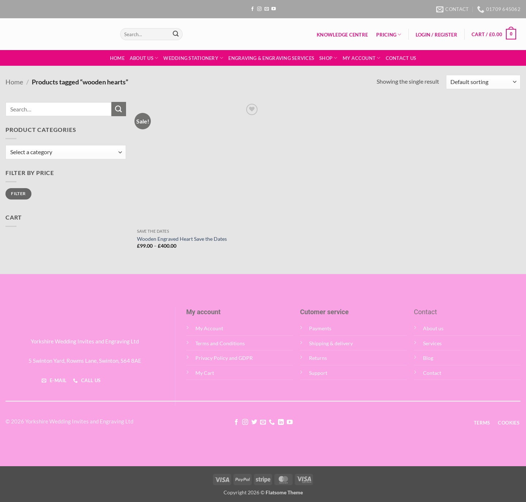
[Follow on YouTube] (273, 9)
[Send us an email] (266, 9)
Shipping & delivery (331, 343)
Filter (18, 193)
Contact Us (401, 58)
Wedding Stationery (193, 57)
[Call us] (272, 422)
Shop (328, 57)
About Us (144, 57)
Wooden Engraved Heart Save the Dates (182, 239)
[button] (436, 34)
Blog (428, 358)
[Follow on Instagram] (259, 9)
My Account (362, 57)
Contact (432, 373)
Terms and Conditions (220, 343)
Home (117, 58)
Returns (318, 358)
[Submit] (175, 34)
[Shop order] (483, 82)
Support (318, 373)
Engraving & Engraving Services (271, 58)
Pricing (388, 34)
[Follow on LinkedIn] (281, 422)
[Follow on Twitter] (254, 422)
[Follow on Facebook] (252, 9)
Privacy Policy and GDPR (224, 358)
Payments (320, 328)
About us (433, 328)
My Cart (204, 373)
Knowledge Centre (342, 35)
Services (432, 343)
